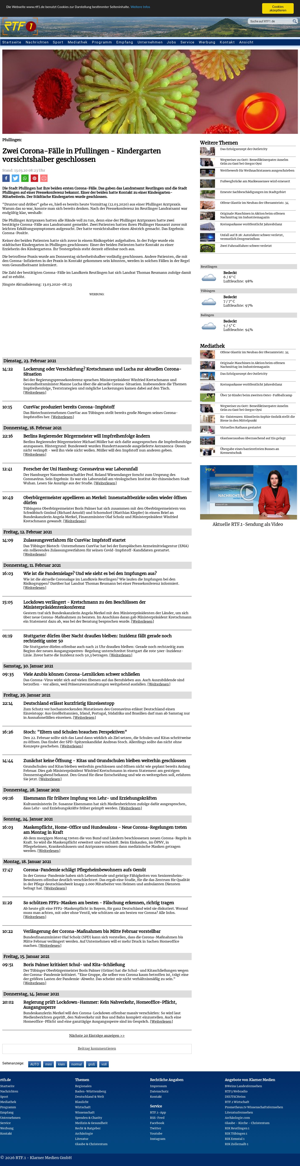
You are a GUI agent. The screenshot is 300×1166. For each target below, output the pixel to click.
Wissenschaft (85, 1112)
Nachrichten (37, 42)
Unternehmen (150, 42)
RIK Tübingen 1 (236, 1133)
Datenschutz (159, 1091)
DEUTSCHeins (235, 1097)
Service (188, 42)
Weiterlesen (35, 392)
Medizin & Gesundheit (91, 1123)
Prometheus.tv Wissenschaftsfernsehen (254, 1107)
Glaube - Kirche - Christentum (247, 1123)
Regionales (83, 1086)
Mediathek (78, 42)
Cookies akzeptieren (278, 8)
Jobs (171, 42)
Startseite (11, 42)
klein (61, 1064)
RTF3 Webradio (236, 1091)
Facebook (157, 1123)
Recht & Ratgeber (88, 1128)
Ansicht (246, 42)
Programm (102, 42)
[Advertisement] (97, 325)
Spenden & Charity (88, 1118)
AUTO (34, 1064)
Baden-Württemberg (90, 1091)
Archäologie (84, 1133)
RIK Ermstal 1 (234, 1139)
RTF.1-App (158, 1112)
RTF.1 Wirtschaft (237, 1102)
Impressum (158, 1086)
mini (48, 1064)
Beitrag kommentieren (97, 1048)
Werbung (207, 42)
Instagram (157, 1139)
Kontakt (227, 42)
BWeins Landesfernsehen (243, 1086)
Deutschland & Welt (89, 1097)
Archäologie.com (237, 1118)
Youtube (156, 1133)
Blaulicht (82, 1102)
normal (76, 1064)
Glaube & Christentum (91, 1144)
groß (91, 1064)
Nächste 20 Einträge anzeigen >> (97, 1035)
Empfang (124, 42)
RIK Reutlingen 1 (237, 1128)
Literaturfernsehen (239, 1112)
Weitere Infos (140, 7)
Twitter (155, 1128)
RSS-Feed (157, 1118)
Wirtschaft (83, 1107)
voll (104, 1064)
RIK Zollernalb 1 (236, 1144)
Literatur (81, 1139)
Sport (58, 42)
